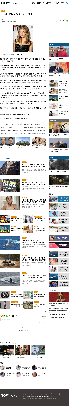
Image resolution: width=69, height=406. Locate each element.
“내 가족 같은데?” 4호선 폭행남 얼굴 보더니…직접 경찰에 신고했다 (22, 356)
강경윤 (2, 19)
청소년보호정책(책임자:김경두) (46, 393)
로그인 (24, 393)
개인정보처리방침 (37, 393)
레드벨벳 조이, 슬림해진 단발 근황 (10, 374)
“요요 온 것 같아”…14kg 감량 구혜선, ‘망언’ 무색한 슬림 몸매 (10, 368)
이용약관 (31, 393)
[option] (22, 351)
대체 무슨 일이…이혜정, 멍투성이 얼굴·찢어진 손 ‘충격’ (42, 375)
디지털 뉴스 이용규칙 (55, 393)
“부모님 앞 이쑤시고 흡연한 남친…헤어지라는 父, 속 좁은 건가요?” (38, 356)
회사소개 (27, 393)
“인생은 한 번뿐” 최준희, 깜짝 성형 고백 (26, 367)
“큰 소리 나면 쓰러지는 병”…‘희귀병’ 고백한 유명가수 (42, 368)
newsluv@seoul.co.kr (23, 114)
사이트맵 (61, 393)
